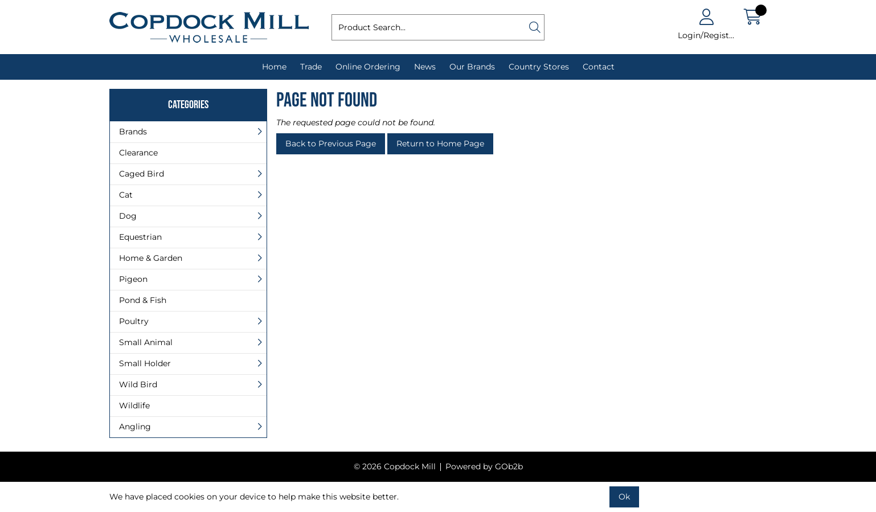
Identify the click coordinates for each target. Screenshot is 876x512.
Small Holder (145, 363)
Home (274, 67)
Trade (311, 67)
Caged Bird (141, 174)
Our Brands (472, 67)
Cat (126, 195)
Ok (624, 496)
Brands (133, 131)
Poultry (134, 321)
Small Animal (146, 342)
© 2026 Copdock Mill (395, 466)
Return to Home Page (440, 143)
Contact (599, 67)
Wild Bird (138, 384)
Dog (128, 216)
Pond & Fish (142, 300)
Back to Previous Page (330, 143)
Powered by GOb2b (484, 466)
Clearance (138, 153)
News (425, 67)
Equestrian (140, 237)
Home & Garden (150, 258)
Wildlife (134, 405)
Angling (135, 426)
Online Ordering (367, 67)
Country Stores (539, 67)
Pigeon (133, 279)
